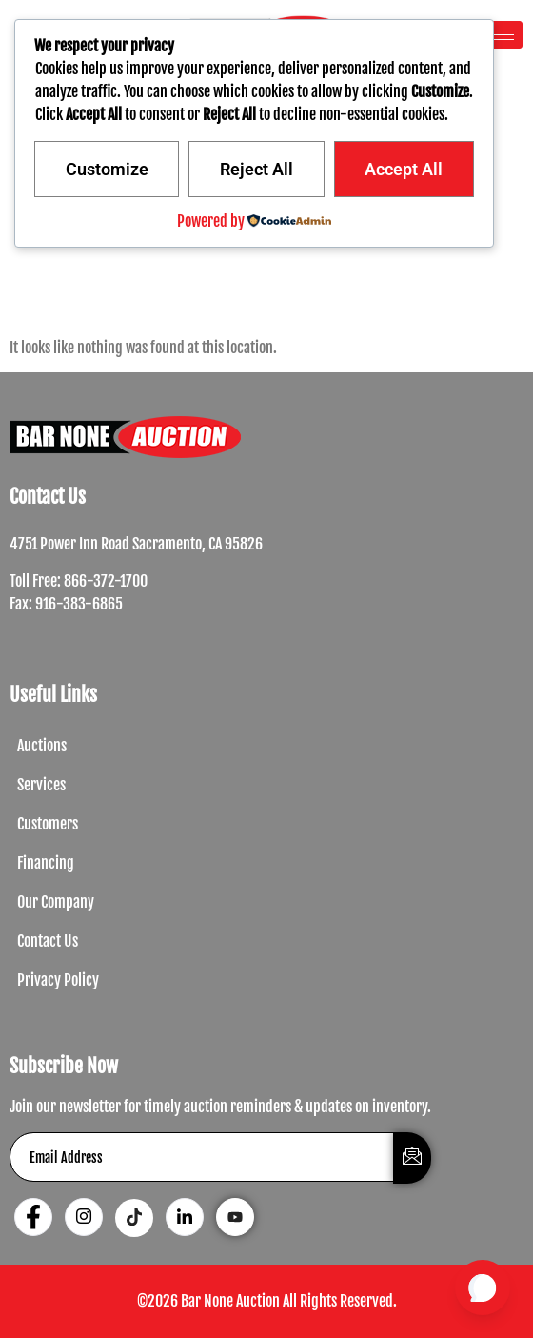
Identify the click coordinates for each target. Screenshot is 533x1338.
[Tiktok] (134, 1218)
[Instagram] (84, 1217)
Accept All (404, 169)
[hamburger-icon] (501, 35)
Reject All (256, 169)
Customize (107, 169)
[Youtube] (235, 1217)
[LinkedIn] (185, 1217)
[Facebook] (33, 1217)
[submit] (412, 1158)
